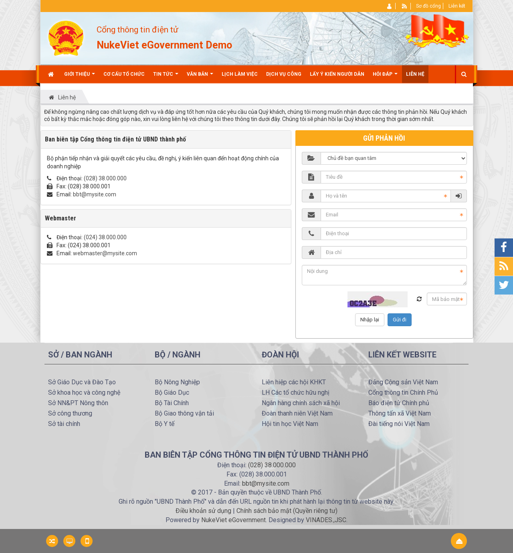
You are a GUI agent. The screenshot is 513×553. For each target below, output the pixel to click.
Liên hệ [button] (415, 74)
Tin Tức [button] (165, 77)
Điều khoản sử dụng (203, 511)
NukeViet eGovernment (233, 520)
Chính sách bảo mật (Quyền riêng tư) (286, 511)
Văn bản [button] (200, 77)
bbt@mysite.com (94, 194)
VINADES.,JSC (326, 520)
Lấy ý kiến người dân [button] (337, 74)
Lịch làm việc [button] (240, 74)
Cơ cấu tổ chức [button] (124, 74)
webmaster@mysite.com (105, 253)
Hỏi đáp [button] (385, 77)
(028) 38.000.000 (105, 178)
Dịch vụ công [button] (283, 74)
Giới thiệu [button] (79, 77)
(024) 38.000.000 (105, 237)
